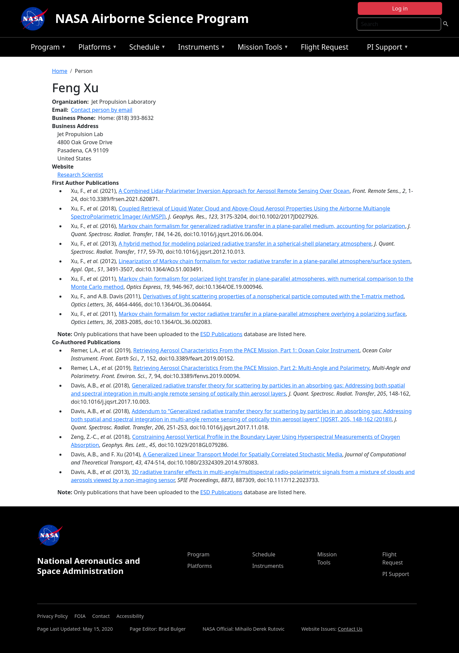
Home (60, 71)
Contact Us (350, 629)
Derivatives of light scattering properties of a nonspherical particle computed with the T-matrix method (273, 296)
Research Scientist (80, 174)
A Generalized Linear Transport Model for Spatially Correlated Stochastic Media (242, 454)
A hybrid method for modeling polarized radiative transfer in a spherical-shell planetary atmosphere (244, 243)
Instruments (200, 48)
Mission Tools (261, 48)
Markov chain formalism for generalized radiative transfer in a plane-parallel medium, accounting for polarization (261, 226)
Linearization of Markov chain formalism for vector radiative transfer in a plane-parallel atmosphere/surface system (264, 261)
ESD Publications (221, 334)
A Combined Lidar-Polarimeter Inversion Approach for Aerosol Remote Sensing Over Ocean (233, 191)
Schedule (146, 48)
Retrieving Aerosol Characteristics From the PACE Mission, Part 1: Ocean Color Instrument (246, 350)
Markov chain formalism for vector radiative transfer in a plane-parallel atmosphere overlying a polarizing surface (261, 314)
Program (46, 48)
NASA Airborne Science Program (152, 18)
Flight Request (324, 47)
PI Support (385, 48)
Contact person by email (101, 110)
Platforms (96, 48)
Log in (400, 8)
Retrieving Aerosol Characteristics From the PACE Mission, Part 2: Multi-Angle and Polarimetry (251, 368)
